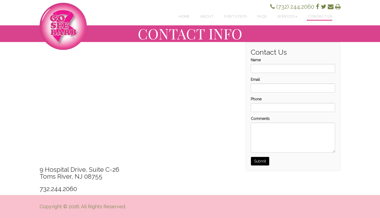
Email (255, 79)
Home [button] (184, 16)
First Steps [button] (235, 16)
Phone (256, 99)
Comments (260, 119)
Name (256, 60)
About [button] (207, 16)
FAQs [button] (262, 16)
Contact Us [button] (320, 16)
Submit (260, 161)
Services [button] (287, 16)
